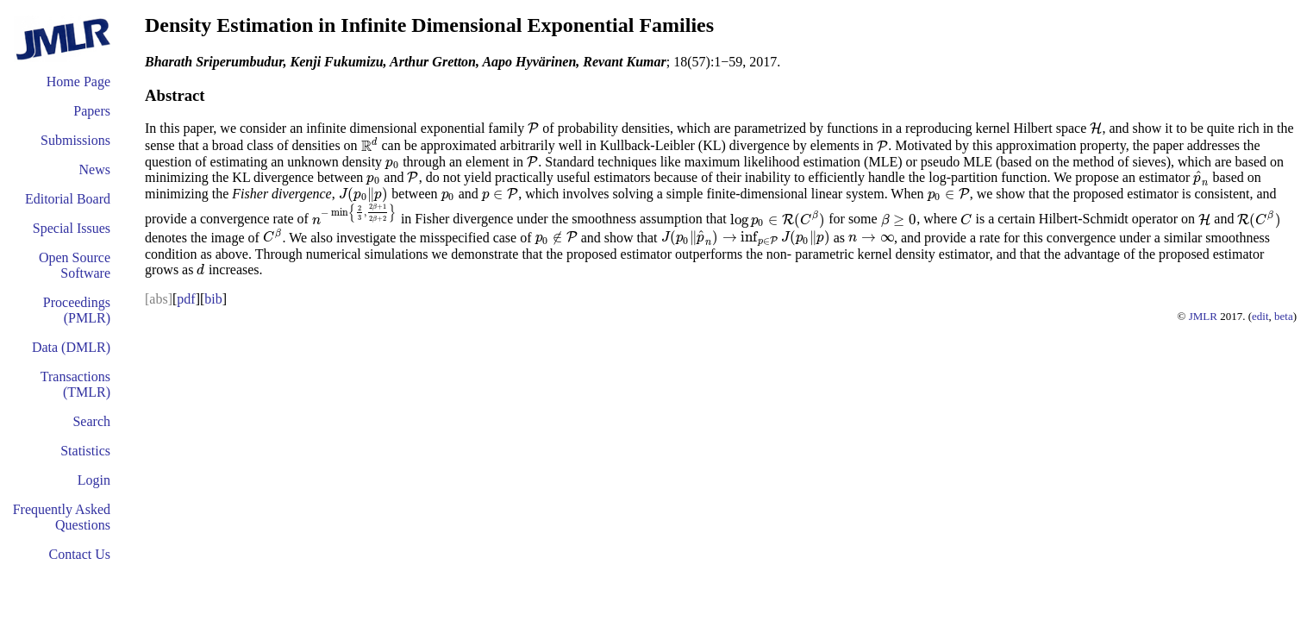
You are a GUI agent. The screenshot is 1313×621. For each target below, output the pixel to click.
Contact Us (79, 554)
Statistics (85, 450)
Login (94, 480)
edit (1260, 316)
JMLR (1203, 316)
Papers (91, 111)
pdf (186, 299)
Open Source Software (74, 265)
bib (213, 299)
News (94, 169)
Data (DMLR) (71, 347)
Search (91, 421)
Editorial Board (67, 198)
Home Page (78, 81)
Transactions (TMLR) (75, 384)
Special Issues (71, 228)
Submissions (75, 140)
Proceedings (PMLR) (76, 310)
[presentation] (533, 128)
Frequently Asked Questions (61, 517)
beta (1283, 316)
